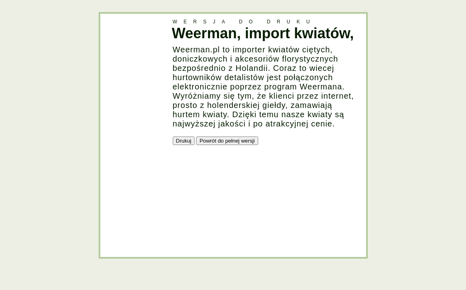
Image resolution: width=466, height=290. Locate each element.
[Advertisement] (132, 134)
